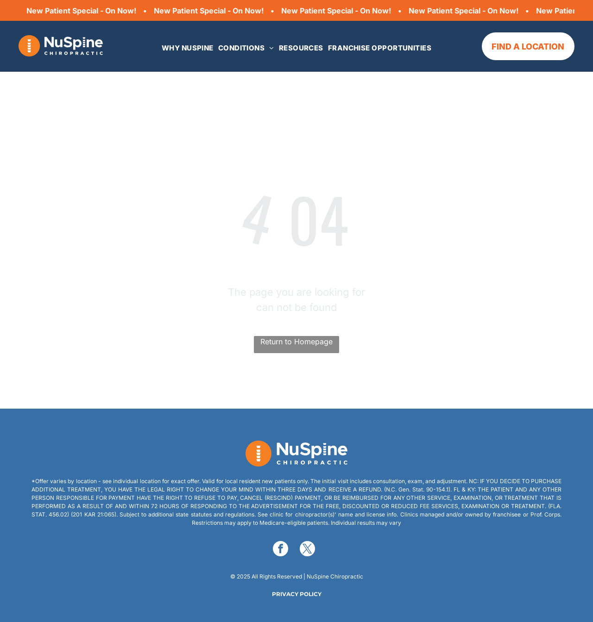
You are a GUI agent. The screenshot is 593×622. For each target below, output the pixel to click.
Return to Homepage (296, 341)
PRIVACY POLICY (297, 594)
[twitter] (307, 550)
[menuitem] (187, 48)
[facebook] (280, 550)
